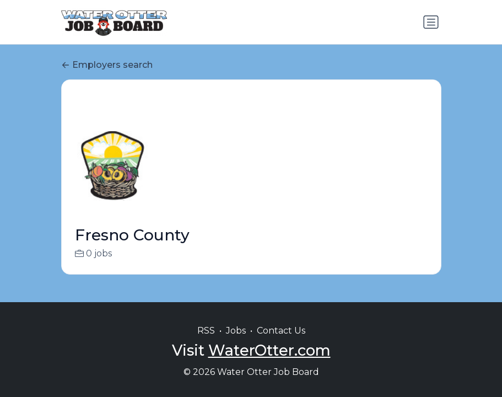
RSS (206, 330)
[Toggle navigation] (430, 22)
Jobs (236, 330)
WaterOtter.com (269, 350)
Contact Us (281, 330)
